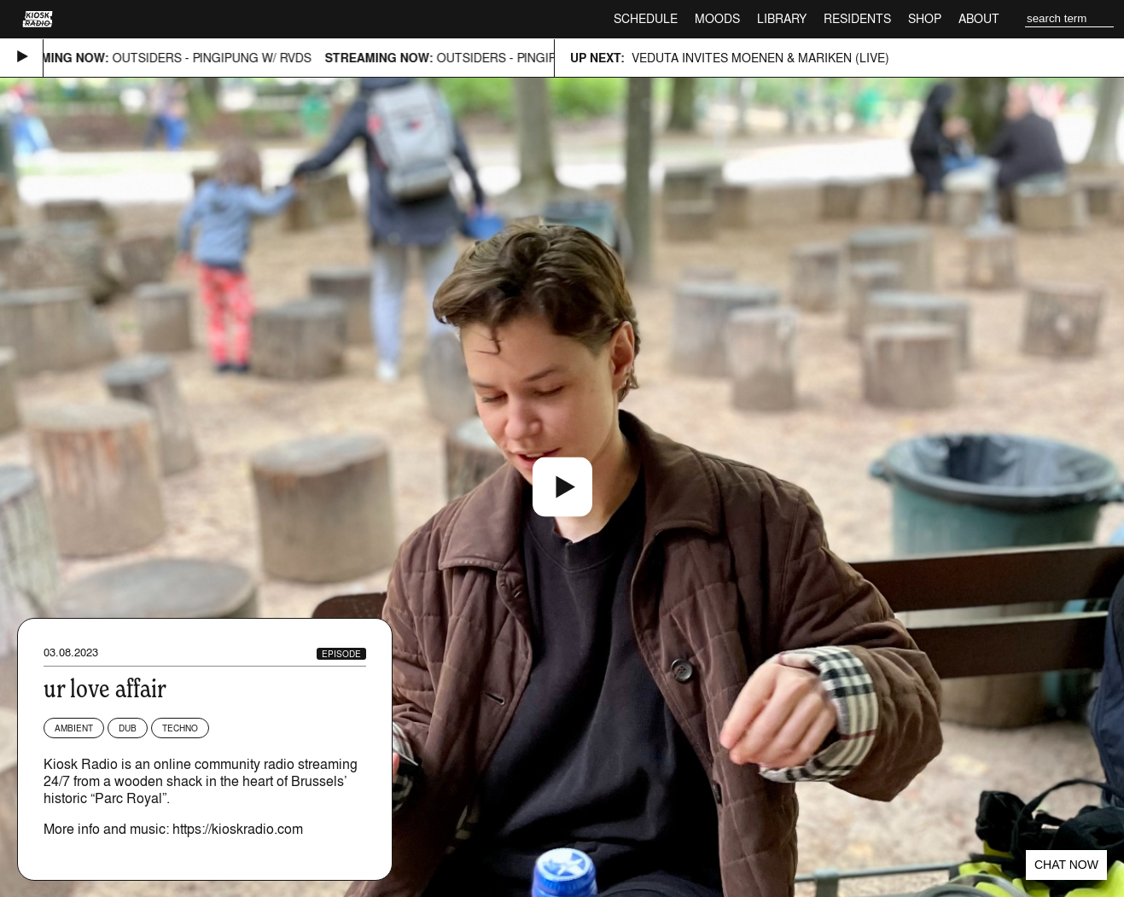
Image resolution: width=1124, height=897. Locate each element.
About (978, 18)
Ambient (74, 728)
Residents (857, 18)
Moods (717, 18)
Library (782, 18)
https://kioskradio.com (237, 828)
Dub (128, 728)
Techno (180, 728)
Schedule (646, 18)
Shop (924, 18)
